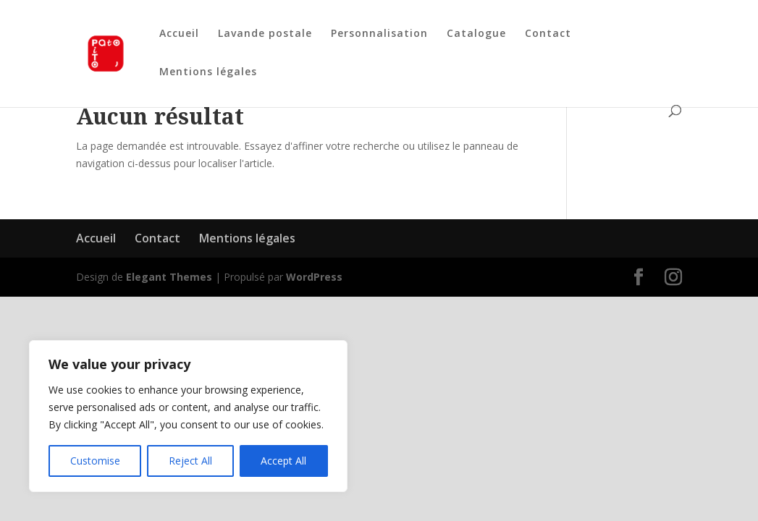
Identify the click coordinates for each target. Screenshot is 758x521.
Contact (548, 34)
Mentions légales (208, 72)
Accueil (179, 34)
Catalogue (476, 34)
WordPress (314, 277)
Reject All (190, 460)
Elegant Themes (169, 277)
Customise (95, 460)
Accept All (283, 460)
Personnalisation (379, 34)
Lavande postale (265, 34)
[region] (188, 416)
